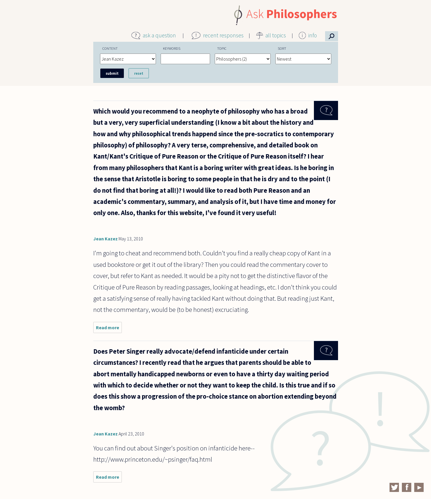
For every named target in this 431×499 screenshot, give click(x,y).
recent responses (223, 35)
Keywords (171, 48)
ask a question (159, 35)
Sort (282, 48)
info (312, 35)
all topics (275, 35)
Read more (109, 329)
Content (110, 48)
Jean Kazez (105, 239)
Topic (222, 48)
